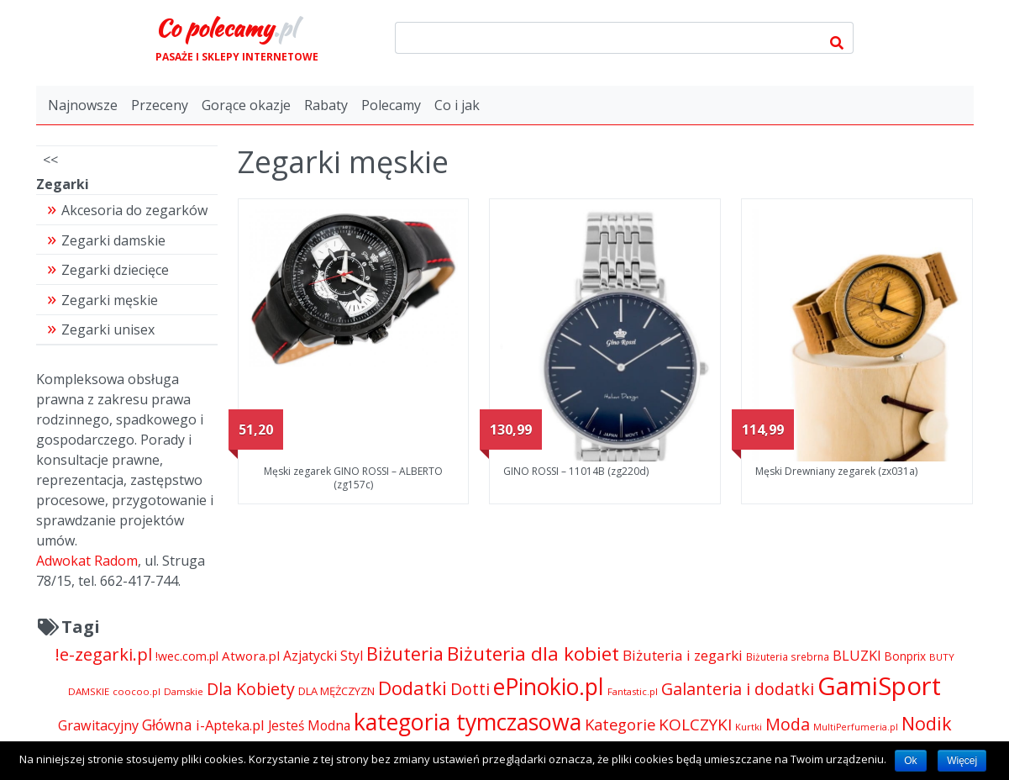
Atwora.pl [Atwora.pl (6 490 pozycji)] (251, 655)
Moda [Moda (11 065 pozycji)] (787, 724)
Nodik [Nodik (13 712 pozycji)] (926, 723)
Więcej (962, 761)
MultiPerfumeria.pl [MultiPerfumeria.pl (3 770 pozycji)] (855, 727)
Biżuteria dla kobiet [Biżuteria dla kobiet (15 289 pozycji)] (533, 653)
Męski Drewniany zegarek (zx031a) (836, 471)
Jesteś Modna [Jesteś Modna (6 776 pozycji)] (309, 725)
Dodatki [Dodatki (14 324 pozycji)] (412, 687)
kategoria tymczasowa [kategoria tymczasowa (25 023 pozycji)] (467, 721)
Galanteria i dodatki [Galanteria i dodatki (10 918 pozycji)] (737, 688)
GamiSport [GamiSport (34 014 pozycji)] (879, 686)
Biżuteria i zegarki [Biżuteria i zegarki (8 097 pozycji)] (683, 655)
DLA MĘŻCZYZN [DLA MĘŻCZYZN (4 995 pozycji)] (336, 690)
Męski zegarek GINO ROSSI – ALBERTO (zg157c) (353, 478)
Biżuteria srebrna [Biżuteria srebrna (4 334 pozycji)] (787, 656)
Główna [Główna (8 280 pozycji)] (167, 724)
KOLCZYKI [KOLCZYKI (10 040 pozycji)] (695, 724)
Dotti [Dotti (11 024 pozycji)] (470, 688)
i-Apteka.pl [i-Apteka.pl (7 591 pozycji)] (230, 725)
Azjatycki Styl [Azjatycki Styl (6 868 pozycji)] (323, 655)
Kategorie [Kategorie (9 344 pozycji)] (620, 724)
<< (50, 159)
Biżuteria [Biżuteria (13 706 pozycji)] (405, 653)
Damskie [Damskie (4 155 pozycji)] (183, 691)
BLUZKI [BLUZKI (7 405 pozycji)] (857, 655)
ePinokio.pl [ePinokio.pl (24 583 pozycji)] (548, 687)
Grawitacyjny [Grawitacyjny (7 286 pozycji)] (98, 725)
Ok (910, 761)
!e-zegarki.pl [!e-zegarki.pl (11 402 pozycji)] (103, 654)
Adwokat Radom (87, 560)
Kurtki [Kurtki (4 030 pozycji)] (748, 726)
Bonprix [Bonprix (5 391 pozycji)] (905, 656)
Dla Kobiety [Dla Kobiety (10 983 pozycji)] (251, 688)
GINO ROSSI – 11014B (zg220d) (576, 471)
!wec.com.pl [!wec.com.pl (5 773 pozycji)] (186, 656)
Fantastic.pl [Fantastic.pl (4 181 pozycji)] (632, 691)
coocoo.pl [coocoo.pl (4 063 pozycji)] (136, 691)
